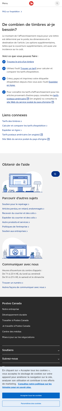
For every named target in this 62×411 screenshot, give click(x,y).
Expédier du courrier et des (19, 217)
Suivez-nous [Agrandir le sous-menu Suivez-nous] (31, 358)
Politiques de (16, 226)
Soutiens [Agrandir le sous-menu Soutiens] (31, 350)
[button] (55, 174)
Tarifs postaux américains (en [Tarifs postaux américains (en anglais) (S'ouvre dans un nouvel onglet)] (22, 134)
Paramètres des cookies (31, 403)
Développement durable (14, 314)
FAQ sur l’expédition (11, 11)
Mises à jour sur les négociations (18, 337)
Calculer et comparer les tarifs (25, 125)
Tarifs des (12, 121)
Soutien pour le (16, 204)
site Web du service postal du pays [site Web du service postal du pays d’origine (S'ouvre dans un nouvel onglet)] (30, 102)
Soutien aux (15, 231)
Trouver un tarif (28, 68)
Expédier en (12, 130)
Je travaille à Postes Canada (16, 326)
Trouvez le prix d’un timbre (20, 61)
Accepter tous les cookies (31, 395)
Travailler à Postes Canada (15, 320)
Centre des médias (11, 331)
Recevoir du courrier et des (19, 213)
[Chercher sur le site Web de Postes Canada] (57, 3)
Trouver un (13, 282)
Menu (5, 3)
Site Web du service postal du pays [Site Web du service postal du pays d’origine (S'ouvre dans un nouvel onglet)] (26, 139)
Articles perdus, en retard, (23, 208)
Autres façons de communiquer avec (24, 287)
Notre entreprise (10, 309)
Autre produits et (16, 222)
